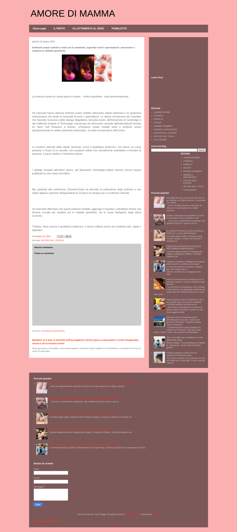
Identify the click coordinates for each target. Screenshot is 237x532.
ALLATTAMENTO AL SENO (88, 28)
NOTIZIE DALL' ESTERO (52, 240)
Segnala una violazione (47, 521)
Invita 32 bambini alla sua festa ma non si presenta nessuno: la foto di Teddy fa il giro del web (186, 281)
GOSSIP (158, 122)
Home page (39, 28)
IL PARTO (59, 28)
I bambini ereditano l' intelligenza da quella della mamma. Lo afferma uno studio (186, 262)
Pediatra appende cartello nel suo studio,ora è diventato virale (182, 354)
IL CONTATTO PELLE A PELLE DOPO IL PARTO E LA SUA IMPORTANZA (185, 232)
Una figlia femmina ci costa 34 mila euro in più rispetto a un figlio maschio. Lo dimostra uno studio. (186, 200)
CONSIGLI (158, 115)
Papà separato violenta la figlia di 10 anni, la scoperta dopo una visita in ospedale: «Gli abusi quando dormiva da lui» (185, 302)
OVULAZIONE (160, 140)
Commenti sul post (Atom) (52, 331)
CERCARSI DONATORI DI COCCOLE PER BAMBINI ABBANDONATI (184, 247)
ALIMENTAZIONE (162, 112)
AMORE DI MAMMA (73, 13)
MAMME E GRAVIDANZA (165, 129)
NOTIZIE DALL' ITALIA (164, 136)
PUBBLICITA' (119, 28)
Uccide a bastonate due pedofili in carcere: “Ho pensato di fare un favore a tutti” (186, 216)
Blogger (155, 514)
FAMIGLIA (158, 119)
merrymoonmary (132, 514)
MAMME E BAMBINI (163, 126)
